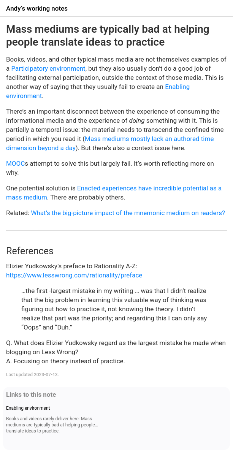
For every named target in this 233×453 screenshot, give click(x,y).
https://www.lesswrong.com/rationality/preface (74, 275)
